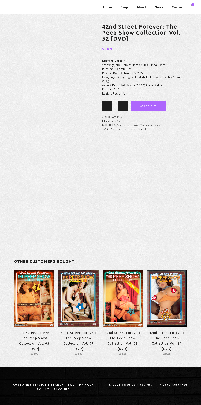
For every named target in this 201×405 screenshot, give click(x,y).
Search (57, 384)
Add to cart (148, 106)
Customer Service (29, 384)
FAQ (71, 384)
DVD (141, 124)
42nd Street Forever (127, 124)
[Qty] (115, 106)
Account (62, 389)
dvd (133, 129)
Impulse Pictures (153, 124)
